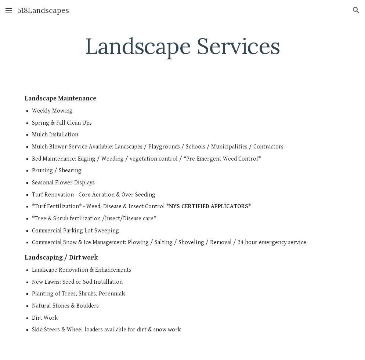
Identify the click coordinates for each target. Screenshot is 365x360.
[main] (182, 46)
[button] (9, 10)
